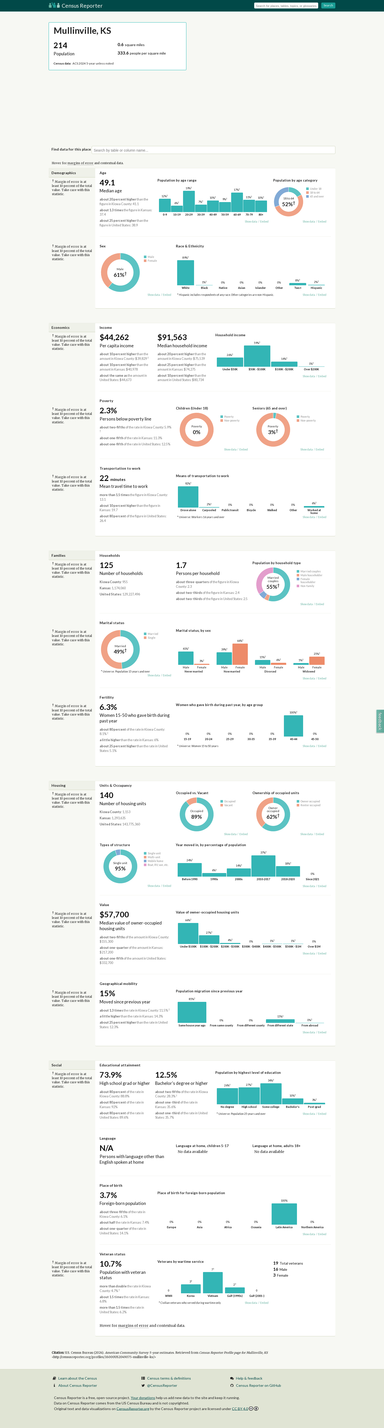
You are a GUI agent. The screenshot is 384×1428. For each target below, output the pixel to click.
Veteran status (112, 1254)
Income (106, 327)
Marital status (112, 623)
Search (328, 5)
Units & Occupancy (116, 785)
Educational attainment (120, 1065)
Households (110, 555)
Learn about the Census (77, 1378)
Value (104, 904)
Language (108, 1138)
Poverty (106, 400)
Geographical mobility (118, 983)
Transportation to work (120, 468)
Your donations (143, 1397)
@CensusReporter (162, 1385)
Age (103, 173)
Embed (264, 221)
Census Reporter (76, 5)
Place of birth (111, 1185)
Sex (103, 246)
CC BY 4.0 (245, 1408)
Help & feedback (249, 1378)
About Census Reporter (77, 1385)
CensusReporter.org (132, 1408)
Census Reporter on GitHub (258, 1385)
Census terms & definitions (169, 1378)
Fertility (107, 697)
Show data (251, 221)
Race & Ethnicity (190, 246)
